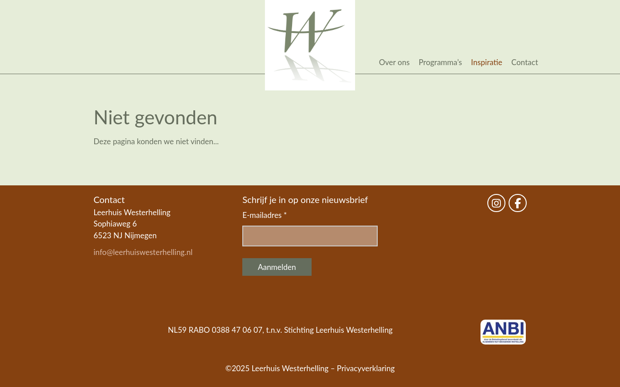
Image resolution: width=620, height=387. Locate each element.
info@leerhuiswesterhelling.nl (143, 252)
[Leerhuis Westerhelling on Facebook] (518, 203)
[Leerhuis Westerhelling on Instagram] (496, 203)
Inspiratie (486, 62)
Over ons (394, 62)
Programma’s (440, 62)
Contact (524, 62)
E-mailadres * (264, 215)
